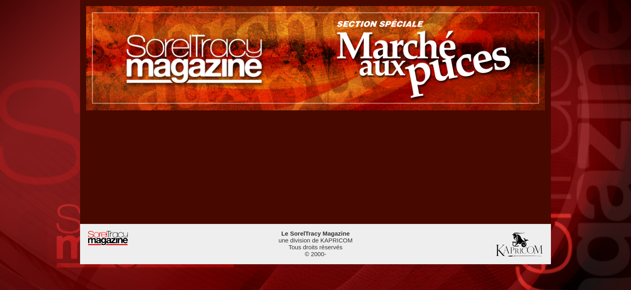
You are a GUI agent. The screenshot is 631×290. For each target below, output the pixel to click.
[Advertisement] (315, 166)
